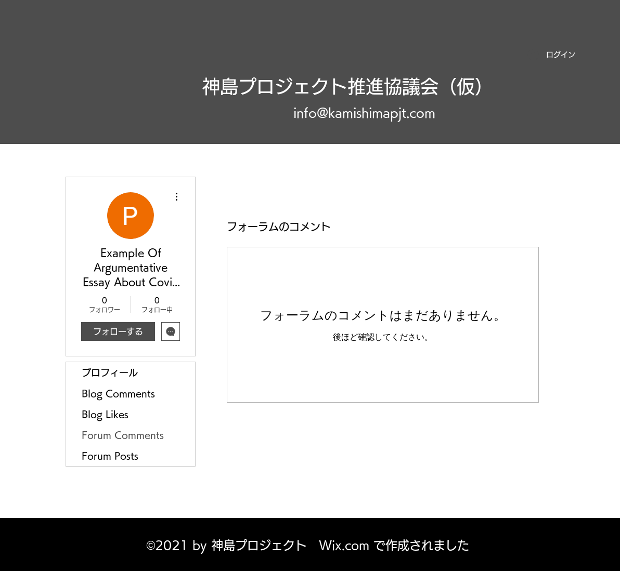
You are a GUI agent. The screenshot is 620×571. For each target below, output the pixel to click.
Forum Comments (123, 435)
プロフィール (110, 372)
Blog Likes (105, 414)
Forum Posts (110, 455)
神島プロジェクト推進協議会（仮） (347, 86)
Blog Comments (118, 393)
